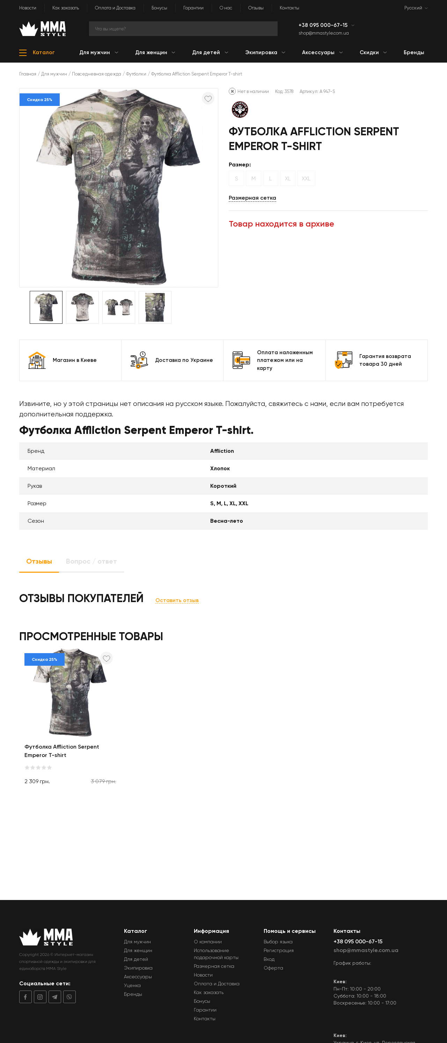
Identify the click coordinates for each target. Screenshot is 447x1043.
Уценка (132, 985)
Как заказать (65, 7)
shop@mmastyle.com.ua (324, 33)
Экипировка (138, 968)
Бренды (133, 994)
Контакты (289, 7)
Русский (413, 7)
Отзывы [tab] (39, 561)
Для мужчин (54, 74)
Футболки (136, 74)
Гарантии (193, 7)
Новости (27, 7)
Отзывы (256, 7)
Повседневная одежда (96, 74)
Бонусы (159, 7)
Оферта (273, 968)
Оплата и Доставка (115, 7)
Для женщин (138, 950)
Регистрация (279, 950)
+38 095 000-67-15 (324, 25)
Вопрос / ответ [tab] (91, 561)
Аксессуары (138, 976)
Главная (27, 74)
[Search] (183, 28)
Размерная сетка (252, 197)
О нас (226, 7)
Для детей (136, 959)
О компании (208, 941)
